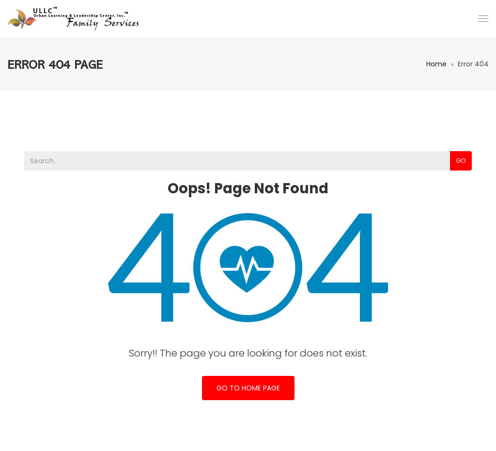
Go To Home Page (248, 388)
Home (436, 64)
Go (461, 160)
